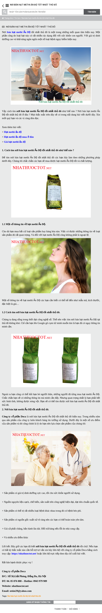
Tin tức (17, 18)
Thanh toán (60, 609)
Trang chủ (8, 18)
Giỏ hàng (73, 609)
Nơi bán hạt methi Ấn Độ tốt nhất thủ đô (24, 596)
